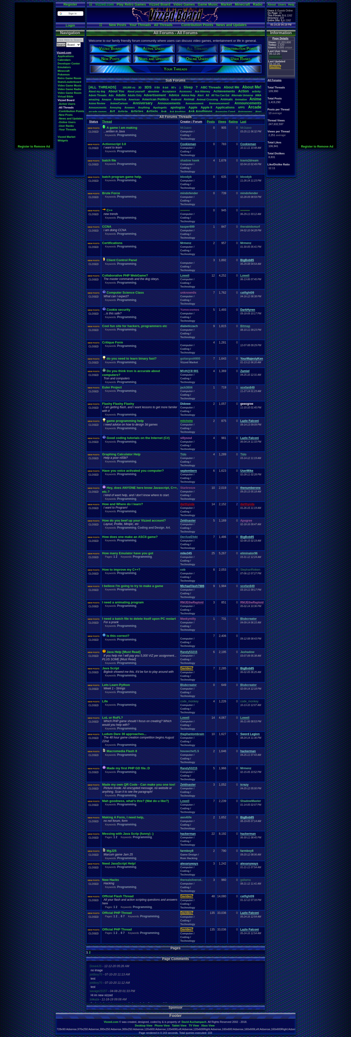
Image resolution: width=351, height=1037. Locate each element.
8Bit (157, 87)
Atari (258, 111)
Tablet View (179, 1025)
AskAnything (177, 111)
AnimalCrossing (207, 99)
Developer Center (69, 63)
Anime (255, 99)
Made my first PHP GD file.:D (128, 768)
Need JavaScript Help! (119, 863)
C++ (110, 210)
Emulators (64, 67)
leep (187, 87)
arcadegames (98, 111)
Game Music (208, 4)
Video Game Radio (69, 89)
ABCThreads (211, 87)
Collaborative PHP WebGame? (125, 275)
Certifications (112, 243)
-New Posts (65, 114)
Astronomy (245, 111)
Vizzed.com (104, 4)
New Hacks (110, 880)
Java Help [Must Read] (124, 652)
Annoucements (169, 103)
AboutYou (116, 91)
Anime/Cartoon (119, 103)
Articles (137, 111)
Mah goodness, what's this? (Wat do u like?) (135, 801)
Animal (189, 99)
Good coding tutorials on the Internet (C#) (138, 438)
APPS (241, 107)
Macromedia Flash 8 (122, 751)
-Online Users (67, 122)
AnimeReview (97, 103)
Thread (107, 121)
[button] (70, 13)
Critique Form (112, 342)
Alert (200, 95)
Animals (226, 99)
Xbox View (208, 1025)
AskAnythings (200, 111)
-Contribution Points (71, 111)
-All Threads (66, 107)
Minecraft (242, 4)
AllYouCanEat (220, 95)
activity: (256, 91)
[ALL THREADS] (102, 87)
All (207, 95)
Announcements (248, 103)
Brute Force (111, 193)
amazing (94, 99)
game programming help (125, 421)
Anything (144, 107)
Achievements (224, 91)
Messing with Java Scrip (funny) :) (128, 833)
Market (226, 4)
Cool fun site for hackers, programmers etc (134, 326)
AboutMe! (251, 87)
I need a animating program (123, 602)
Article (123, 111)
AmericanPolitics (155, 99)
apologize (177, 107)
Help (291, 4)
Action (243, 91)
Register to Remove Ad (34, 146)
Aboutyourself (136, 91)
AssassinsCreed (225, 111)
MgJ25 (111, 851)
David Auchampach (193, 1021)
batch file (109, 160)
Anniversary (143, 103)
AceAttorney (202, 91)
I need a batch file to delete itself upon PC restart (139, 618)
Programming (126, 135)
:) (180, 87)
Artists (152, 111)
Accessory (185, 91)
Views (222, 121)
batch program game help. (122, 177)
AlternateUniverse (242, 95)
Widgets (63, 140)
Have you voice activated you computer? (133, 470)
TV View (194, 1025)
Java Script (110, 668)
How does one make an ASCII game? (130, 537)
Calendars (64, 59)
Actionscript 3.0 (114, 144)
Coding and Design (151, 527)
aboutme (153, 91)
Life (105, 701)
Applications (66, 56)
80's (173, 87)
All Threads (163, 25)
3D (140, 87)
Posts (211, 121)
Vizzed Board (159, 4)
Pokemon (64, 74)
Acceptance (169, 91)
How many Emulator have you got (127, 553)
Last (243, 121)
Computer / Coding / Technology (187, 135)
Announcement (195, 103)
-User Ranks (66, 125)
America (120, 99)
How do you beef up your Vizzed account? (134, 520)
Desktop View (143, 1025)
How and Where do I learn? (122, 504)
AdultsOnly (135, 95)
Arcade (254, 107)
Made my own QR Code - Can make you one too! (138, 784)
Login (70, 25)
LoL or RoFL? (112, 717)
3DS (147, 87)
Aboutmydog (97, 91)
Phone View (162, 1025)
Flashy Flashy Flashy (118, 404)
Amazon (106, 99)
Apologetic (160, 107)
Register (70, 4)
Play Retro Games (131, 4)
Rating (233, 121)
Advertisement (155, 95)
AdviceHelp (188, 95)
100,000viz (129, 87)
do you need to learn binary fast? (132, 358)
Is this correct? (118, 636)
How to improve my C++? (121, 569)
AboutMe (231, 87)
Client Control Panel (122, 260)
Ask (164, 111)
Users (282, 4)
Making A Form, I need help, (123, 817)
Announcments (98, 107)
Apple (193, 107)
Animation (241, 99)
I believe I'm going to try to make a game (132, 586)
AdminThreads (98, 95)
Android (176, 99)
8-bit (165, 87)
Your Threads (140, 25)
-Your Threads (67, 129)
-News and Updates (70, 118)
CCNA (107, 226)
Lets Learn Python (116, 685)
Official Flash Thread (118, 896)
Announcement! (219, 103)
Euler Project (112, 387)
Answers (130, 107)
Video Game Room (70, 92)
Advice (174, 95)
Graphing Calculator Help (121, 454)
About (271, 4)
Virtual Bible (65, 96)
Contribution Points (197, 25)
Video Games (184, 4)
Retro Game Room (69, 78)
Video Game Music (70, 85)
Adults (120, 95)
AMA (258, 95)
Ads (111, 95)
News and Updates (231, 25)
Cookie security (118, 309)
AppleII (206, 107)
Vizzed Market (67, 136)
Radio (257, 4)
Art (112, 111)
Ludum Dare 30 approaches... (124, 734)
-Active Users (66, 103)
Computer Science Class (125, 292)
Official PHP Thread (117, 913)
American (134, 99)
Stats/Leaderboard (69, 81)
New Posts (117, 25)
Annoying (115, 107)
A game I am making (122, 127)
